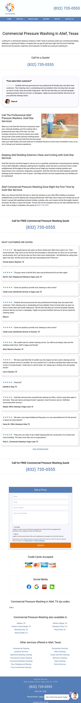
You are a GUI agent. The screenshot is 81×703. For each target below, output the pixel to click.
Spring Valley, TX (21, 627)
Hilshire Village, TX (60, 617)
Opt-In (16, 528)
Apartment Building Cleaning (21, 649)
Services (20, 19)
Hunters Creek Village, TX (21, 620)
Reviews (46, 19)
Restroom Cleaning (60, 652)
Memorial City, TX (21, 623)
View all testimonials (40, 443)
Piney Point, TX (60, 623)
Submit (40, 539)
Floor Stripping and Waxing (21, 658)
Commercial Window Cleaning (21, 655)
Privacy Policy (28, 534)
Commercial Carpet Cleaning (21, 652)
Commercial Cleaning (21, 642)
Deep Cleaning (59, 655)
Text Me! (17, 521)
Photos (57, 19)
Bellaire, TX (21, 617)
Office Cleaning (60, 645)
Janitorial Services (21, 645)
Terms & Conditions (40, 534)
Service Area (33, 19)
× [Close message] (68, 695)
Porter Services (60, 658)
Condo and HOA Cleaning (60, 649)
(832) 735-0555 (66, 8)
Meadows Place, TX (60, 620)
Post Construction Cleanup (21, 661)
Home (9, 19)
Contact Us (69, 19)
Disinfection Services (60, 642)
